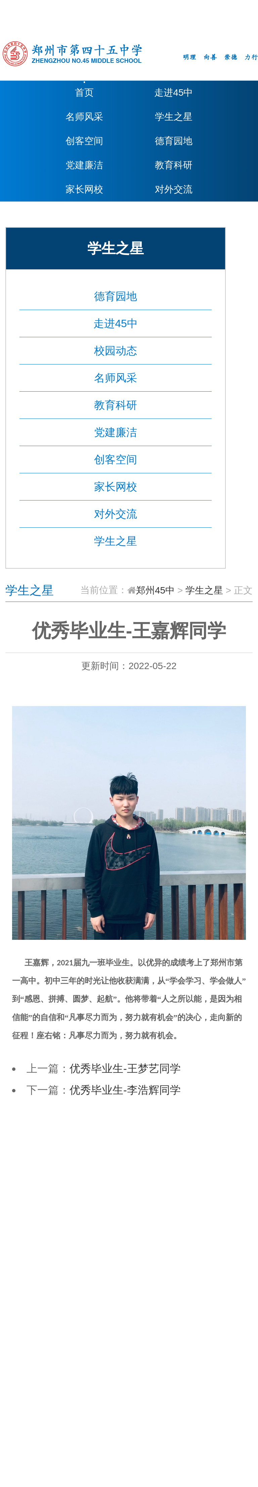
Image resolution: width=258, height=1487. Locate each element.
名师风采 (84, 117)
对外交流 (173, 189)
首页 (84, 92)
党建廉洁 (84, 165)
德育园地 (173, 141)
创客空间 (84, 141)
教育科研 (173, 165)
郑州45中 (155, 590)
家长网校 (84, 189)
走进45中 (173, 92)
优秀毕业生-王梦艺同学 (125, 1068)
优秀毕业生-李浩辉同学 (125, 1090)
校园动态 (115, 351)
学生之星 (173, 117)
